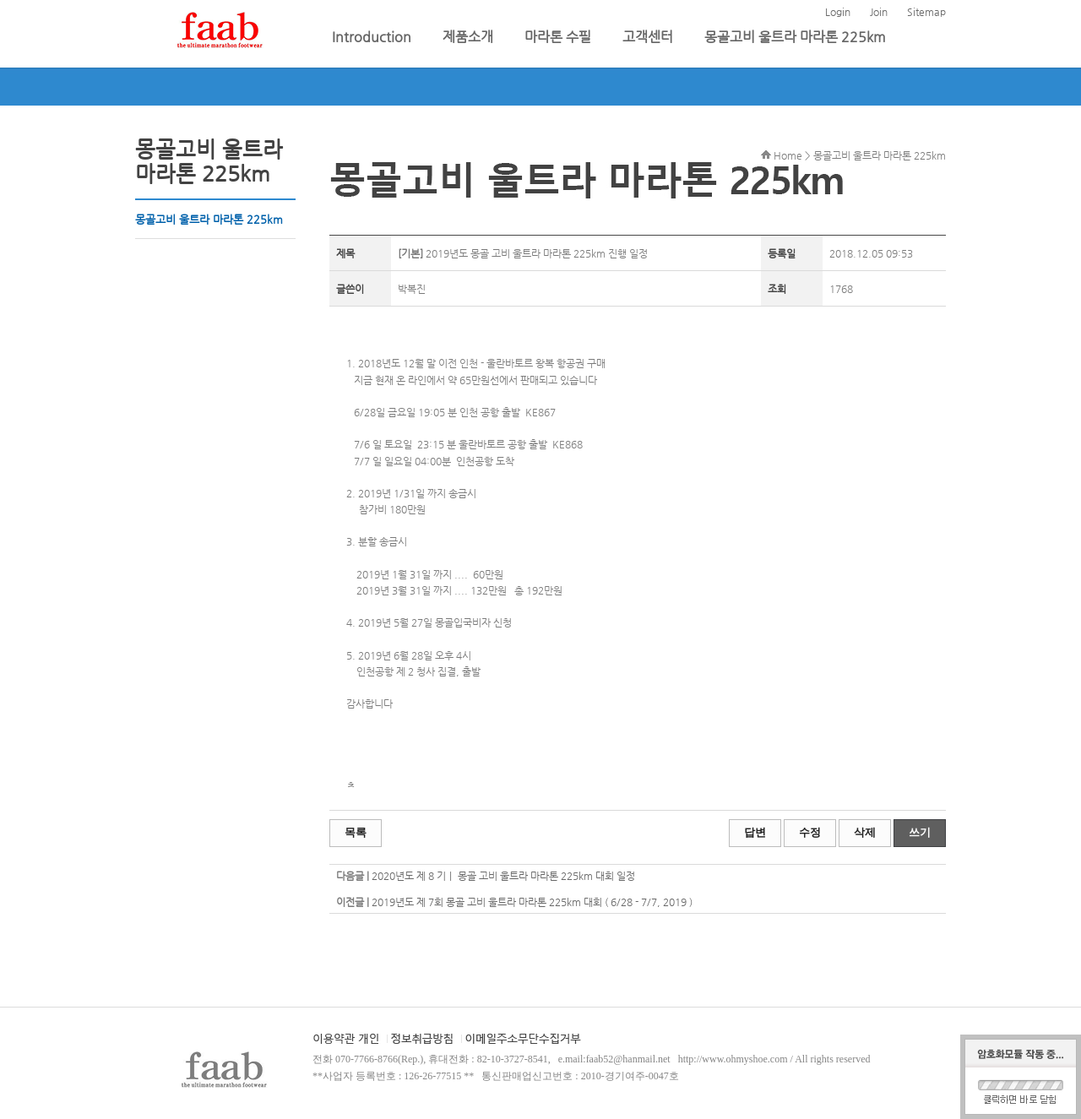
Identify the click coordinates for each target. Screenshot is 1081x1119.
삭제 (865, 832)
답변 (755, 832)
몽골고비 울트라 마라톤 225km (795, 37)
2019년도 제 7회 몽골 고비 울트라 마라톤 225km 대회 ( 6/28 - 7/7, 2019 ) (532, 902)
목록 (356, 832)
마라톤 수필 (559, 37)
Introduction (373, 37)
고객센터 (649, 37)
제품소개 (470, 37)
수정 (810, 832)
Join (879, 12)
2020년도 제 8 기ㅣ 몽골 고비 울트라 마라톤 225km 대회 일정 (503, 876)
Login (837, 12)
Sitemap (926, 12)
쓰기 (920, 832)
